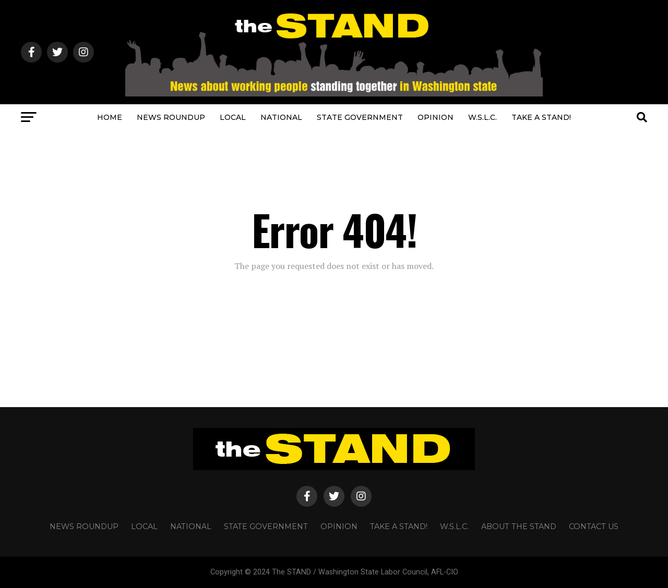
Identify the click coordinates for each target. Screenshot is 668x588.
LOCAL (233, 117)
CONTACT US (593, 526)
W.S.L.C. (482, 117)
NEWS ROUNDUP (171, 117)
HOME (109, 117)
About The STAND (518, 526)
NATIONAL (281, 117)
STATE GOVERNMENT (360, 117)
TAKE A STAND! (541, 117)
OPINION (436, 117)
